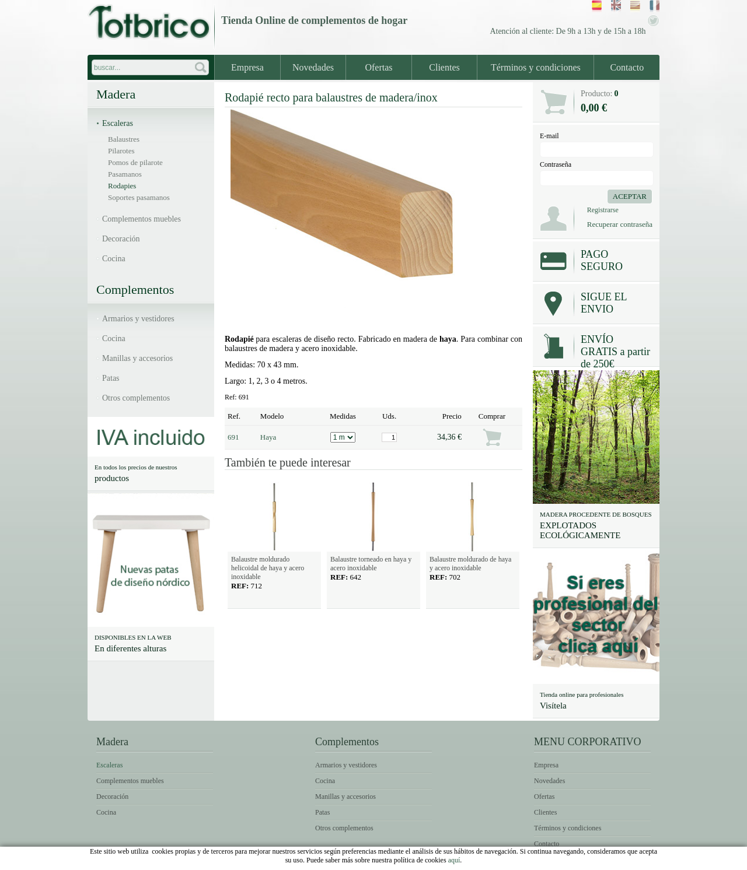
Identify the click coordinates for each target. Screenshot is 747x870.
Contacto (627, 67)
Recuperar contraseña (619, 224)
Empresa (247, 67)
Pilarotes (121, 150)
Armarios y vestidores (138, 318)
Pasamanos (125, 174)
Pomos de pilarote (135, 162)
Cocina (113, 258)
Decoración (121, 238)
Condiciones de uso (528, 861)
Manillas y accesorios (137, 358)
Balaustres (123, 139)
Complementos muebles (141, 219)
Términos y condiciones (536, 67)
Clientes (444, 67)
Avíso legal (454, 861)
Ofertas (378, 67)
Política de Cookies (617, 861)
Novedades (313, 67)
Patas (111, 378)
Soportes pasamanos (139, 197)
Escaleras (117, 123)
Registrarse (603, 210)
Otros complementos (136, 398)
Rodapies (122, 185)
